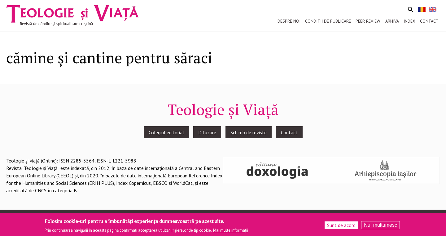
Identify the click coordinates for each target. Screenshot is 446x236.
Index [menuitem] (409, 21)
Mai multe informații (230, 231)
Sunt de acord (341, 225)
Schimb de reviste (248, 132)
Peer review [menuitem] (368, 21)
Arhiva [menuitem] (392, 21)
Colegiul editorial (166, 132)
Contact (289, 132)
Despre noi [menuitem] (289, 21)
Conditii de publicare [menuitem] (328, 21)
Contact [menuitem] (429, 21)
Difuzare (207, 132)
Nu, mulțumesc (380, 225)
